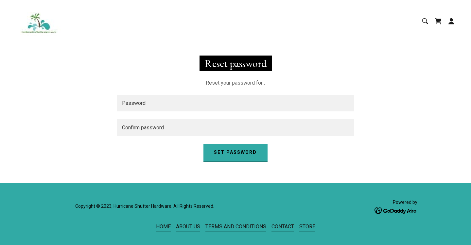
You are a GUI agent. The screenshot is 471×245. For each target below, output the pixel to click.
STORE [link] (307, 226)
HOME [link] (163, 226)
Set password (235, 152)
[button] (451, 21)
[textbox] (235, 103)
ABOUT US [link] (188, 226)
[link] (38, 21)
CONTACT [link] (282, 226)
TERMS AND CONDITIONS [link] (235, 226)
